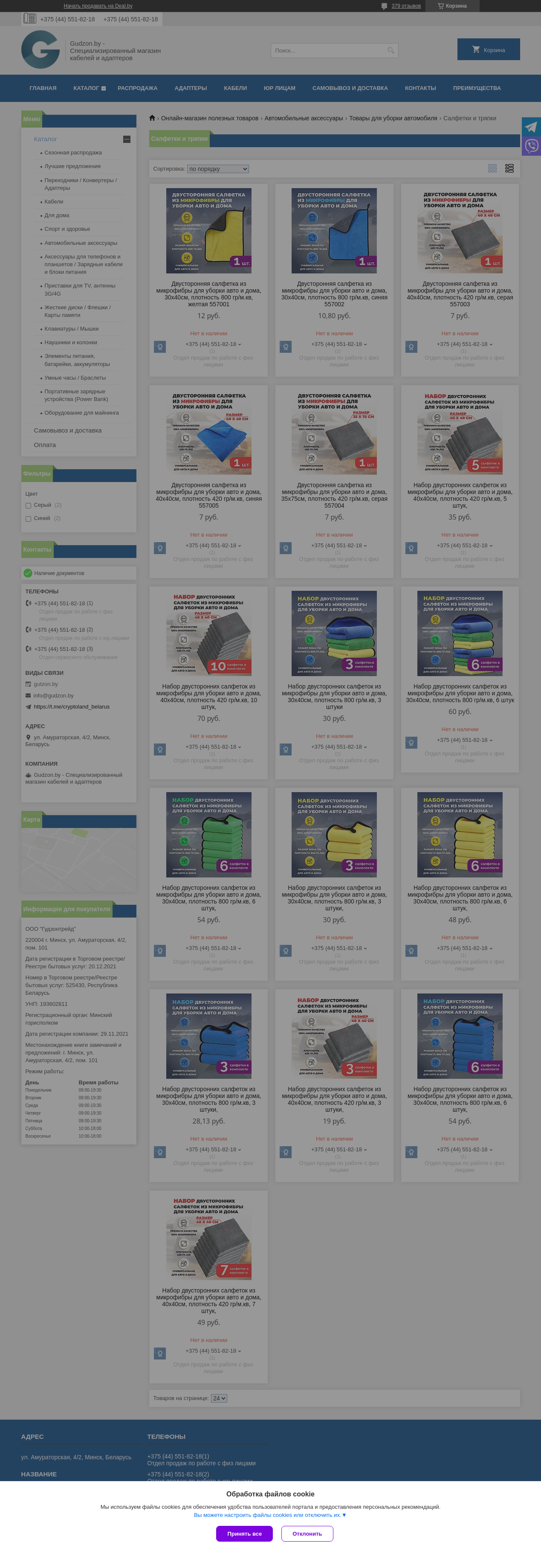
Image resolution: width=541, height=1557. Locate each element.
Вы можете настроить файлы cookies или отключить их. (267, 1515)
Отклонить (307, 1534)
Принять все (244, 1534)
